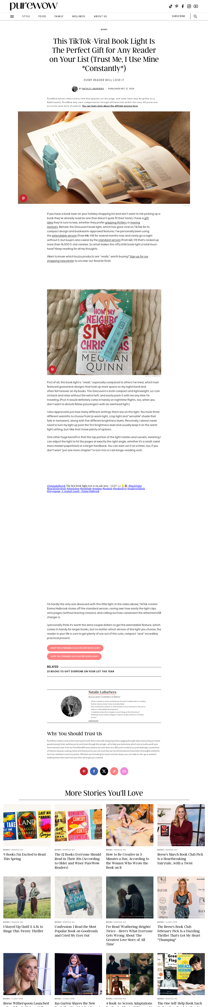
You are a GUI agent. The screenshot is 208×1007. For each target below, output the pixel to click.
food (42, 16)
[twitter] (104, 771)
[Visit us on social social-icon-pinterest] (176, 6)
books (104, 30)
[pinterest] (23, 198)
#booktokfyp (120, 488)
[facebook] (94, 771)
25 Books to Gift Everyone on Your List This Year (80, 671)
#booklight (86, 488)
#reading (97, 488)
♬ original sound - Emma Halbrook (80, 491)
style (26, 16)
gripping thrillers (116, 222)
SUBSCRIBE (178, 16)
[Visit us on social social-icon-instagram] (189, 6)
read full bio (93, 721)
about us (100, 16)
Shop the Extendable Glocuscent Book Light (75, 648)
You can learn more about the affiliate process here (110, 106)
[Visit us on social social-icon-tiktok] (170, 6)
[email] (124, 771)
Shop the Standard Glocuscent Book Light (74, 657)
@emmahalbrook (56, 485)
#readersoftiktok (136, 488)
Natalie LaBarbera (93, 89)
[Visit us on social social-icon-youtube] (196, 6)
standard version (109, 240)
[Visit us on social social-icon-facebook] (182, 6)
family (59, 16)
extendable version (64, 235)
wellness (78, 16)
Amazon (186, 206)
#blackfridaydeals (56, 488)
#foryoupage (54, 491)
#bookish (107, 488)
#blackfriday (135, 485)
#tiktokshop (73, 488)
